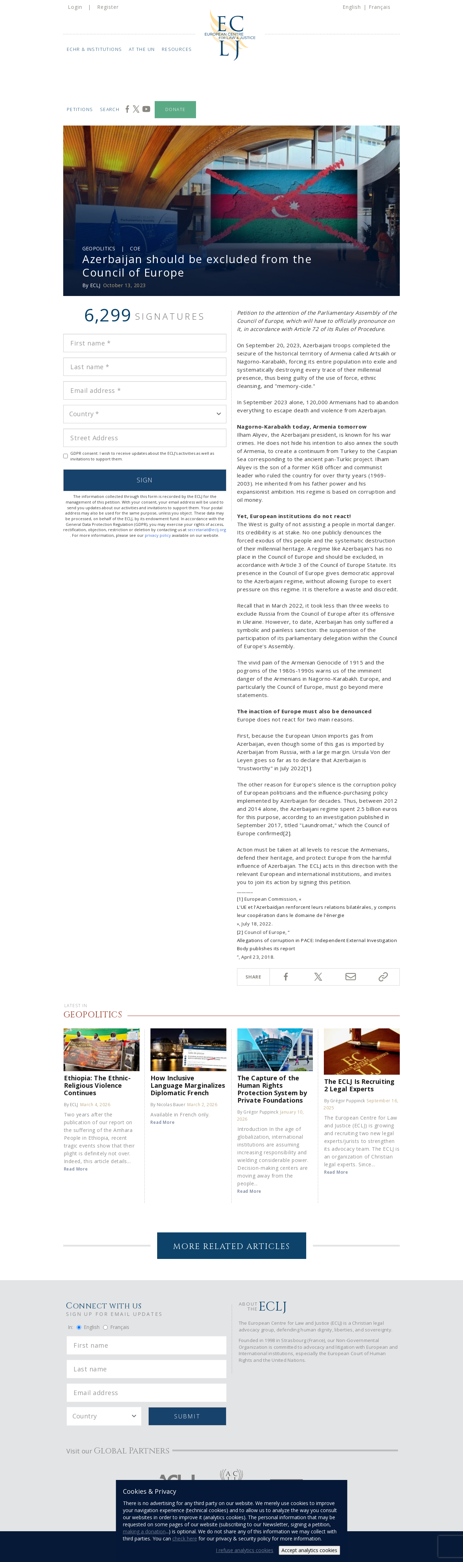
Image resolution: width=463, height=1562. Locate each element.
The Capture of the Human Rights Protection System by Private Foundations (272, 1089)
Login (75, 7)
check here (184, 1538)
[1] (307, 768)
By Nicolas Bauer (167, 1105)
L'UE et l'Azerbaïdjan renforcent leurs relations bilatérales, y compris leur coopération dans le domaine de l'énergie (316, 911)
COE (135, 248)
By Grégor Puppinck (257, 1112)
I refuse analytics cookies (244, 1550)
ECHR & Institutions (94, 49)
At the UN (142, 49)
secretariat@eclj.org (207, 529)
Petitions (80, 109)
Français (380, 7)
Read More (76, 1169)
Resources (177, 49)
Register (108, 7)
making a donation (144, 1531)
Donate (175, 109)
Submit (187, 1416)
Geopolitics (98, 248)
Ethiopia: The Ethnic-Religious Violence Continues (97, 1085)
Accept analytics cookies (309, 1550)
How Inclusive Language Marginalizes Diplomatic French (187, 1085)
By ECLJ (71, 1105)
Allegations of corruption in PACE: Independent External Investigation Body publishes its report (317, 944)
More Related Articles (231, 1246)
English (352, 7)
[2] (287, 833)
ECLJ (95, 285)
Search (109, 109)
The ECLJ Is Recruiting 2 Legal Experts (359, 1085)
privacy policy (158, 535)
